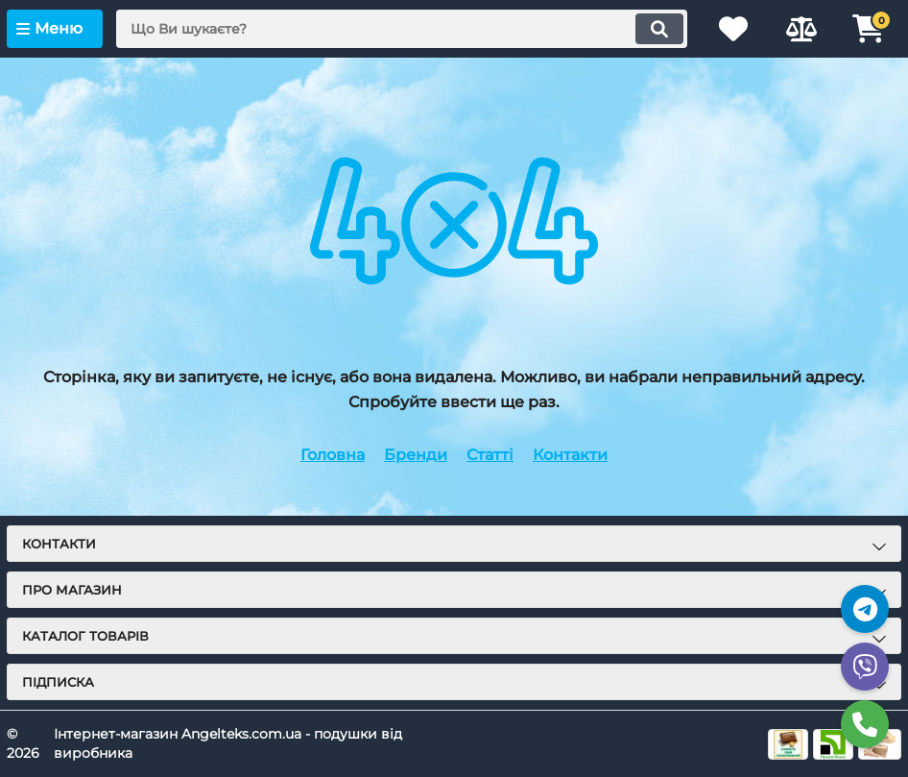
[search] (401, 29)
